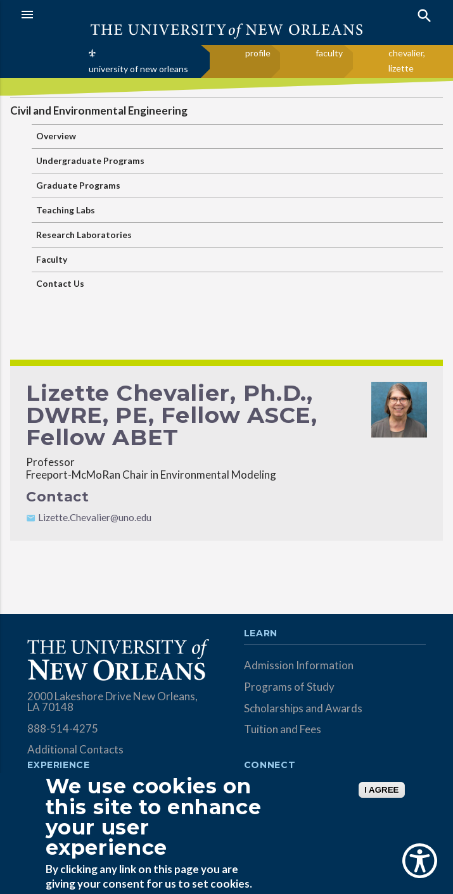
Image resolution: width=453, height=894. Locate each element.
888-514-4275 (62, 728)
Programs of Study (289, 686)
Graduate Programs (78, 185)
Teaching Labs (65, 210)
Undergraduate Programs (90, 160)
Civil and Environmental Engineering (99, 110)
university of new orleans (138, 68)
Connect (270, 765)
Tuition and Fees (282, 729)
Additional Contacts (75, 749)
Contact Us (60, 283)
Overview (56, 135)
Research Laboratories (84, 234)
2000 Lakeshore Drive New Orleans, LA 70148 (112, 701)
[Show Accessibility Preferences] (419, 860)
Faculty (51, 259)
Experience (58, 765)
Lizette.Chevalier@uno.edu (94, 517)
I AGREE (381, 790)
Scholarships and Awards (303, 708)
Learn (261, 634)
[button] (121, 14)
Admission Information (299, 665)
